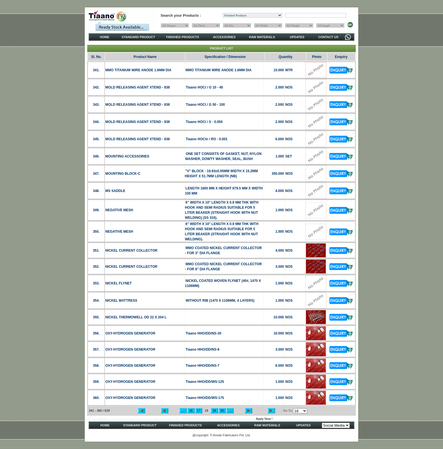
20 (222, 410)
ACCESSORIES (224, 37)
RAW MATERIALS (262, 37)
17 (198, 410)
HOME (104, 37)
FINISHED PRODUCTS (182, 37)
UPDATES (297, 37)
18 (206, 410)
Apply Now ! (264, 418)
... (183, 410)
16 (190, 410)
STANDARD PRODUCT (138, 37)
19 (214, 410)
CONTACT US (328, 37)
